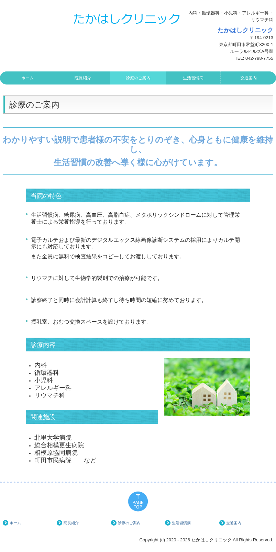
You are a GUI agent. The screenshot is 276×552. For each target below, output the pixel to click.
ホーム (27, 78)
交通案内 (248, 78)
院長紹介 (83, 78)
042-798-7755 (259, 58)
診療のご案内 (138, 78)
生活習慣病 (193, 78)
